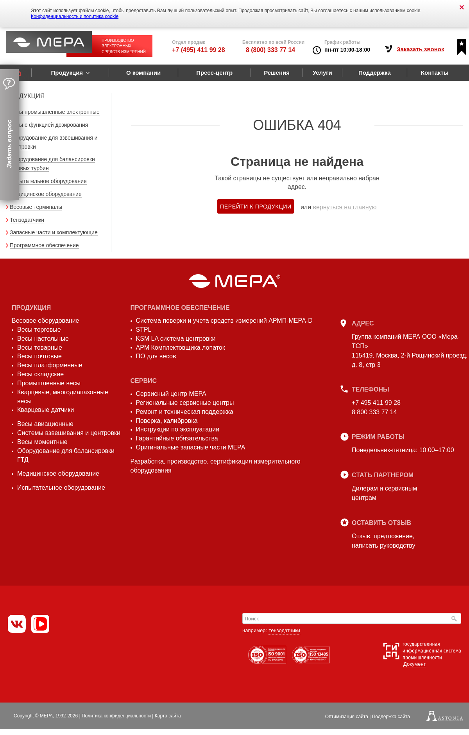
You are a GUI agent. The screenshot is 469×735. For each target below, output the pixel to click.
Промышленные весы (49, 383)
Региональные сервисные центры (185, 402)
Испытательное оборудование (48, 181)
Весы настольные (43, 338)
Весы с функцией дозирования (49, 125)
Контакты (435, 72)
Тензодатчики (27, 220)
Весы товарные (39, 347)
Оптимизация (346, 716)
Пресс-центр (214, 72)
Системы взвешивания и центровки (68, 432)
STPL (144, 329)
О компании (143, 72)
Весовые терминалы (36, 207)
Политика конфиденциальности (116, 716)
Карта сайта (168, 716)
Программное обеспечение (44, 245)
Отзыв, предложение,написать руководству (383, 541)
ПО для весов (156, 356)
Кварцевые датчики (45, 409)
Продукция (67, 72)
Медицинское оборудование (46, 194)
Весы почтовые (39, 356)
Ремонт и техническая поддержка (184, 411)
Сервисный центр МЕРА (171, 393)
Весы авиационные (45, 424)
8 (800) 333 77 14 (270, 50)
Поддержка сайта (391, 716)
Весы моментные (42, 441)
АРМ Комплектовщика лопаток (180, 347)
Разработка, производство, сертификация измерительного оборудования (216, 466)
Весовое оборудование (45, 320)
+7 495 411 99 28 (376, 402)
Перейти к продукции (256, 206)
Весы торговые (39, 329)
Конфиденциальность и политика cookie (74, 16)
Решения (277, 72)
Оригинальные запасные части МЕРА (190, 447)
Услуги (322, 72)
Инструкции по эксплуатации (178, 429)
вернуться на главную (345, 207)
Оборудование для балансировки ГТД (66, 455)
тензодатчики (284, 630)
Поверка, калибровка (167, 420)
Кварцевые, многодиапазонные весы (62, 396)
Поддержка (374, 72)
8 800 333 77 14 (374, 412)
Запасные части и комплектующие (54, 232)
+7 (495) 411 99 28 (198, 50)
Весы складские (40, 374)
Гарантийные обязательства (177, 438)
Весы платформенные (49, 365)
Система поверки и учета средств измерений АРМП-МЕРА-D (224, 320)
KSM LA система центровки (176, 338)
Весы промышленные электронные (55, 112)
